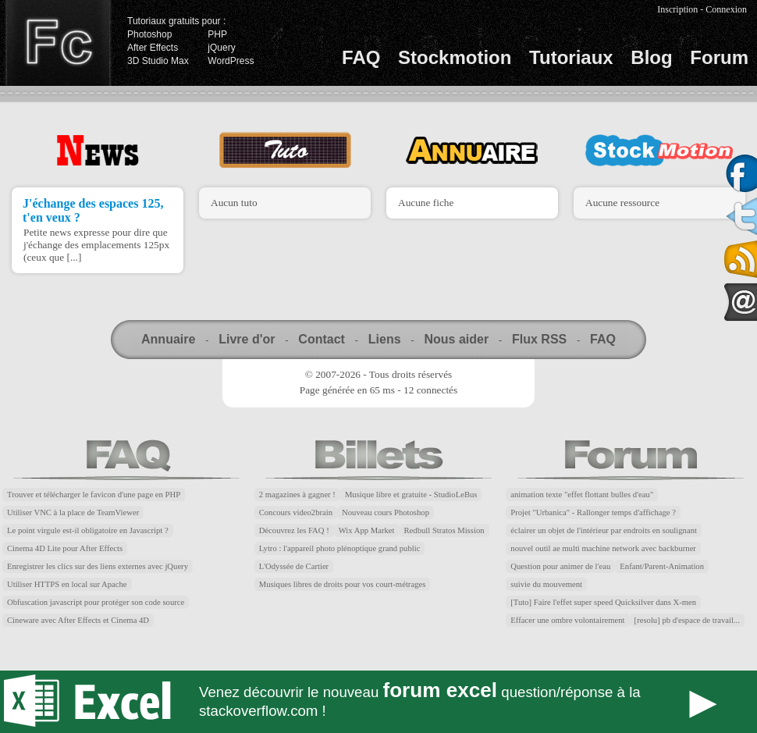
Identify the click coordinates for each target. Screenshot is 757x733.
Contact (321, 339)
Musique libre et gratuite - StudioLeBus (411, 494)
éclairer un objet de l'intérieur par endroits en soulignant (603, 530)
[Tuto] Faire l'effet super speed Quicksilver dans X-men (603, 602)
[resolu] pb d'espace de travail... (687, 620)
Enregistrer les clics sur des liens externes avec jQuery (97, 566)
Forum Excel (378, 702)
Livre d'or (247, 339)
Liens (384, 339)
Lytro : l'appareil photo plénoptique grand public (340, 548)
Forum (719, 57)
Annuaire (168, 339)
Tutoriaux (571, 57)
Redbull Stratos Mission (444, 530)
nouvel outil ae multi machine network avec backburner (603, 548)
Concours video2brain (295, 512)
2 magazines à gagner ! (297, 494)
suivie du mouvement (546, 584)
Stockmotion (454, 57)
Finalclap (57, 43)
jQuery (221, 47)
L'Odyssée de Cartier (294, 566)
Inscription (677, 9)
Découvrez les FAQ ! (294, 530)
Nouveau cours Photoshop (385, 512)
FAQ (361, 57)
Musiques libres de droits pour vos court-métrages (342, 584)
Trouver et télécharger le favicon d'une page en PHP (93, 494)
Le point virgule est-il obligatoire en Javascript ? (88, 530)
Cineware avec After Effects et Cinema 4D (78, 620)
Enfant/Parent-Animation (662, 566)
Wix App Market (367, 530)
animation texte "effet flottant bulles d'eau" (581, 494)
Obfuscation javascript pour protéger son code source (95, 602)
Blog (651, 57)
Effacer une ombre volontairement (567, 620)
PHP (217, 34)
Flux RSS (539, 339)
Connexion (726, 9)
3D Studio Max (158, 60)
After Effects (152, 47)
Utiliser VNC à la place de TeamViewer (73, 512)
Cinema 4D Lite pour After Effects (65, 548)
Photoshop (149, 34)
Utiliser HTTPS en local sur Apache (67, 584)
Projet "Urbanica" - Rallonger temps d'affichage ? (593, 512)
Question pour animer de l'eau (560, 566)
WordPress (231, 60)
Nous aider (456, 339)
